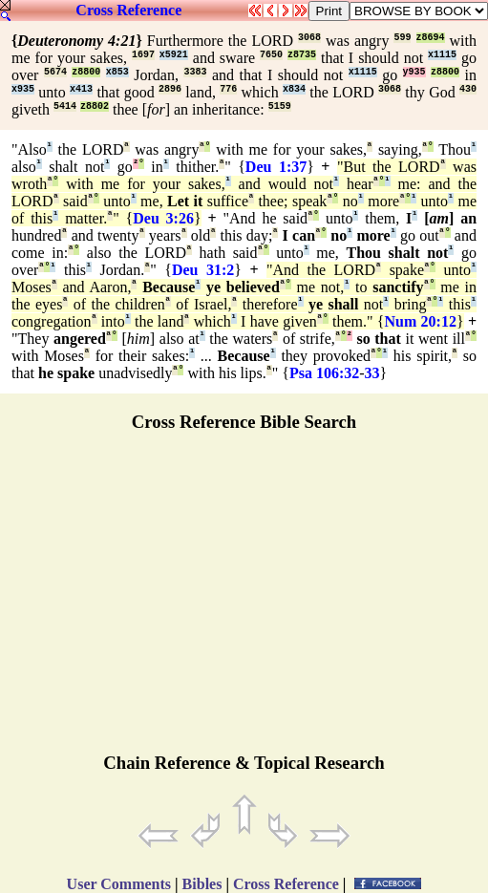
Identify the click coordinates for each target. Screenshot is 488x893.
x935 (22, 89)
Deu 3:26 (163, 218)
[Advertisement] (244, 600)
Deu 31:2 (203, 270)
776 (228, 89)
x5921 (173, 55)
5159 (279, 106)
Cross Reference (128, 10)
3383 (194, 72)
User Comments (119, 884)
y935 (414, 72)
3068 (309, 37)
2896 (170, 89)
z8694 (430, 37)
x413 (81, 89)
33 (372, 373)
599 (402, 37)
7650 (271, 55)
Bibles (202, 884)
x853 (117, 72)
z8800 (86, 72)
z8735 (301, 55)
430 (468, 89)
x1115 (442, 55)
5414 (64, 106)
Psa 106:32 (324, 373)
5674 (55, 72)
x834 (294, 89)
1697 (143, 55)
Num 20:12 (420, 321)
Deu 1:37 (276, 167)
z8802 (94, 106)
